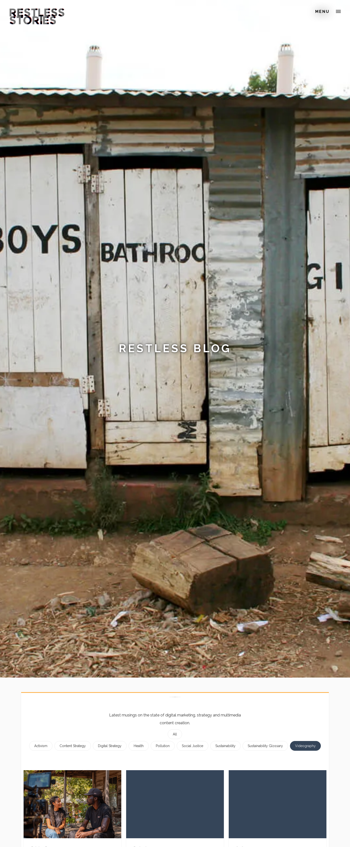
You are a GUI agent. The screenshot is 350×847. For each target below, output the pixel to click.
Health (139, 746)
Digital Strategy (110, 746)
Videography (305, 746)
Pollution (163, 746)
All (175, 734)
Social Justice (192, 746)
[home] (37, 10)
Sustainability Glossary (265, 746)
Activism (40, 746)
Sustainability (225, 746)
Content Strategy (73, 746)
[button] (338, 11)
